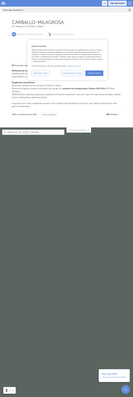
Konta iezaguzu (49, 114)
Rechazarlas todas (40, 73)
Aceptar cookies (94, 73)
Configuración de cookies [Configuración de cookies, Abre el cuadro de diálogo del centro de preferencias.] (72, 73)
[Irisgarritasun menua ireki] (6, 390)
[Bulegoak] (104, 3)
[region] (67, 60)
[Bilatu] (64, 10)
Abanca (3, 3)
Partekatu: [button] (112, 114)
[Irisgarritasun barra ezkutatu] (13, 390)
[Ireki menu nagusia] (130, 3)
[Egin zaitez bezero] (117, 3)
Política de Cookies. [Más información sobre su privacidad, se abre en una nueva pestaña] (74, 66)
